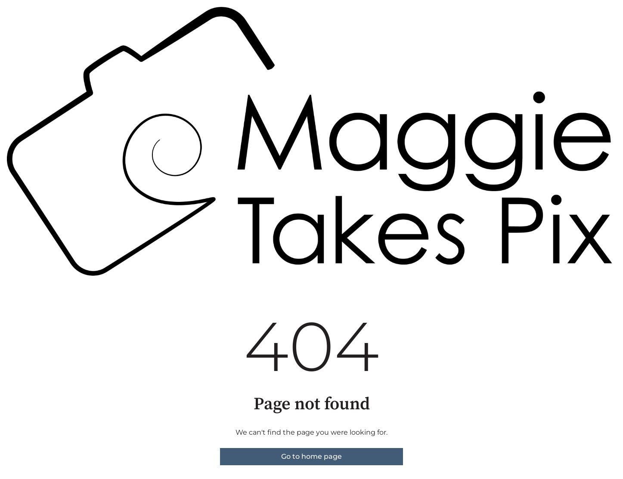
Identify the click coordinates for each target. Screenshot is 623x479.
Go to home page (311, 456)
